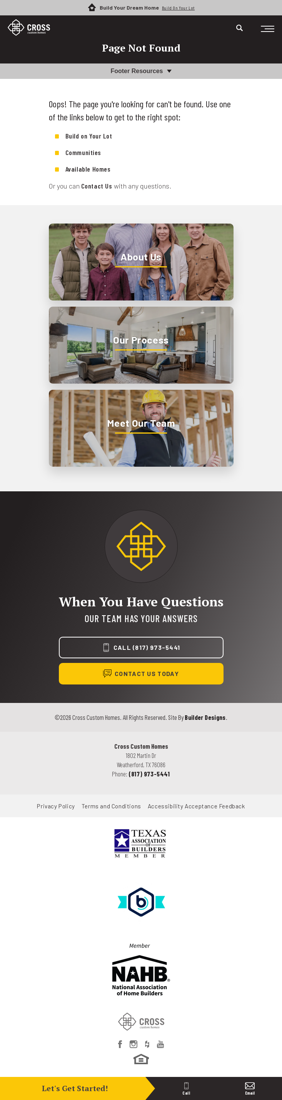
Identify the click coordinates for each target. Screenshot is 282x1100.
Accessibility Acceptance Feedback (196, 806)
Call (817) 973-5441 (146, 647)
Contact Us (96, 186)
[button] (239, 32)
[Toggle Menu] (267, 29)
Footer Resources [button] (136, 71)
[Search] (239, 27)
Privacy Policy (56, 806)
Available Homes (88, 169)
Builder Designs (205, 717)
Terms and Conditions (111, 806)
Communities (83, 152)
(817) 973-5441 (149, 774)
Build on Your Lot (88, 136)
